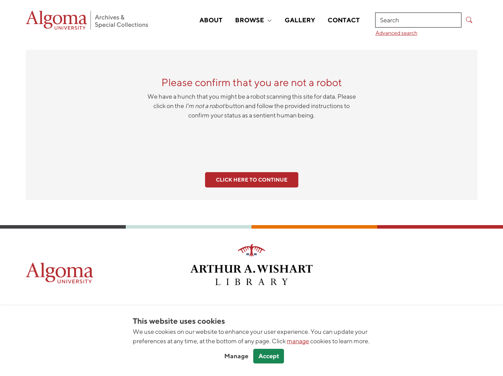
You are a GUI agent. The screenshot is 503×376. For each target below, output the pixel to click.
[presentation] (251, 141)
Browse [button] (253, 20)
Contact (344, 20)
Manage (236, 356)
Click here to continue (251, 180)
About (211, 20)
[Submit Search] (469, 20)
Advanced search (396, 33)
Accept (268, 356)
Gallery (300, 20)
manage (298, 341)
